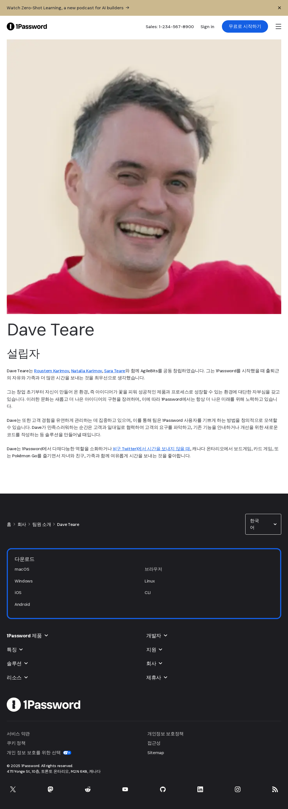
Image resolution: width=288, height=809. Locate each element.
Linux (150, 581)
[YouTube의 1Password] (125, 789)
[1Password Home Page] (27, 26)
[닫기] (279, 8)
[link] (245, 26)
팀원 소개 (41, 524)
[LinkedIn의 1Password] (200, 789)
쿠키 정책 (16, 743)
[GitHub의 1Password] (163, 789)
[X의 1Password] (13, 789)
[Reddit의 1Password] (88, 789)
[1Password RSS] (275, 789)
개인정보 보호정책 (165, 734)
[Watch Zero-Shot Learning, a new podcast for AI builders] (68, 8)
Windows (24, 581)
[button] (263, 524)
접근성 (154, 743)
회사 (21, 524)
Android (22, 604)
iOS (18, 592)
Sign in (207, 27)
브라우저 (153, 569)
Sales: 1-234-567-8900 (170, 27)
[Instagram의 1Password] (237, 789)
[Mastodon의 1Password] (50, 789)
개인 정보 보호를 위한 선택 (39, 753)
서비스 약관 (18, 734)
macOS (22, 569)
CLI (148, 592)
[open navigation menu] (278, 26)
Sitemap (155, 753)
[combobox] (263, 524)
